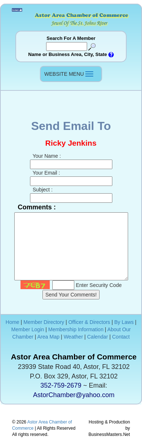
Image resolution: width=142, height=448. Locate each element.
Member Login (27, 329)
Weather (73, 337)
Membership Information (76, 329)
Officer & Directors (89, 322)
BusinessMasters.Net (109, 434)
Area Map (48, 337)
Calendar (97, 337)
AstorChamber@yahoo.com (73, 395)
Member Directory (43, 322)
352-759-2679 (60, 385)
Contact (121, 337)
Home (12, 322)
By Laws (124, 322)
